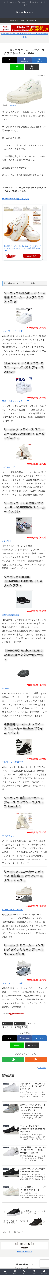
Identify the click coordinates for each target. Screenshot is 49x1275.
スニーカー (8, 1023)
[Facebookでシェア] (24, 60)
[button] (32, 67)
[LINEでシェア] (17, 67)
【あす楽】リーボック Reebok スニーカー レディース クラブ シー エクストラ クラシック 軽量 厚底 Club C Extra (22, 248)
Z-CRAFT (6, 541)
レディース (8, 1027)
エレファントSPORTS (12, 762)
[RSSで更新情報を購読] (36, 1059)
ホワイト (31, 1023)
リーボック (20, 1023)
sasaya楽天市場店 (10, 615)
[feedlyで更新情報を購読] (13, 1059)
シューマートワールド (12, 331)
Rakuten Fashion (24, 1251)
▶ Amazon (12, 105)
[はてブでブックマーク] (39, 60)
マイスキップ (8, 467)
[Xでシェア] (9, 60)
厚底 (24, 1027)
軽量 (17, 1027)
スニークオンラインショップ (15, 401)
